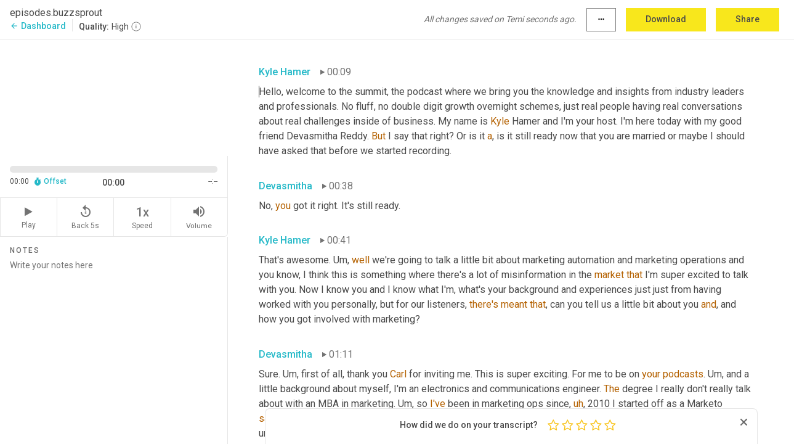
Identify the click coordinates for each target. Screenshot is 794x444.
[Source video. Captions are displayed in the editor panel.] (114, 96)
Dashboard (38, 26)
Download (666, 19)
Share (747, 19)
